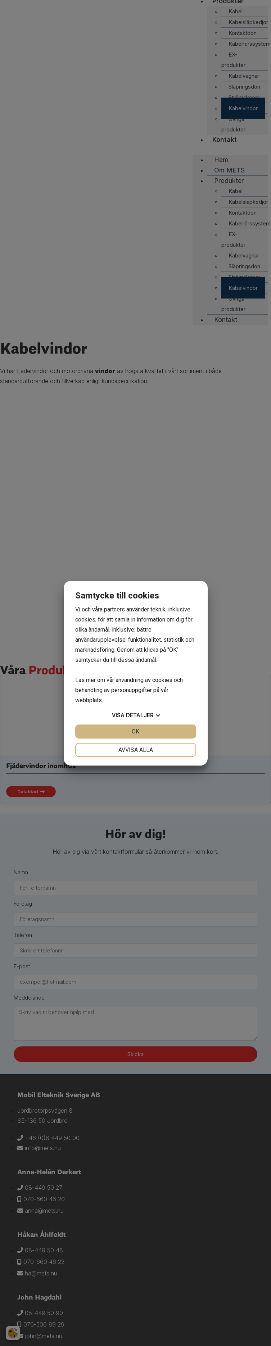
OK (135, 731)
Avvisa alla (135, 749)
